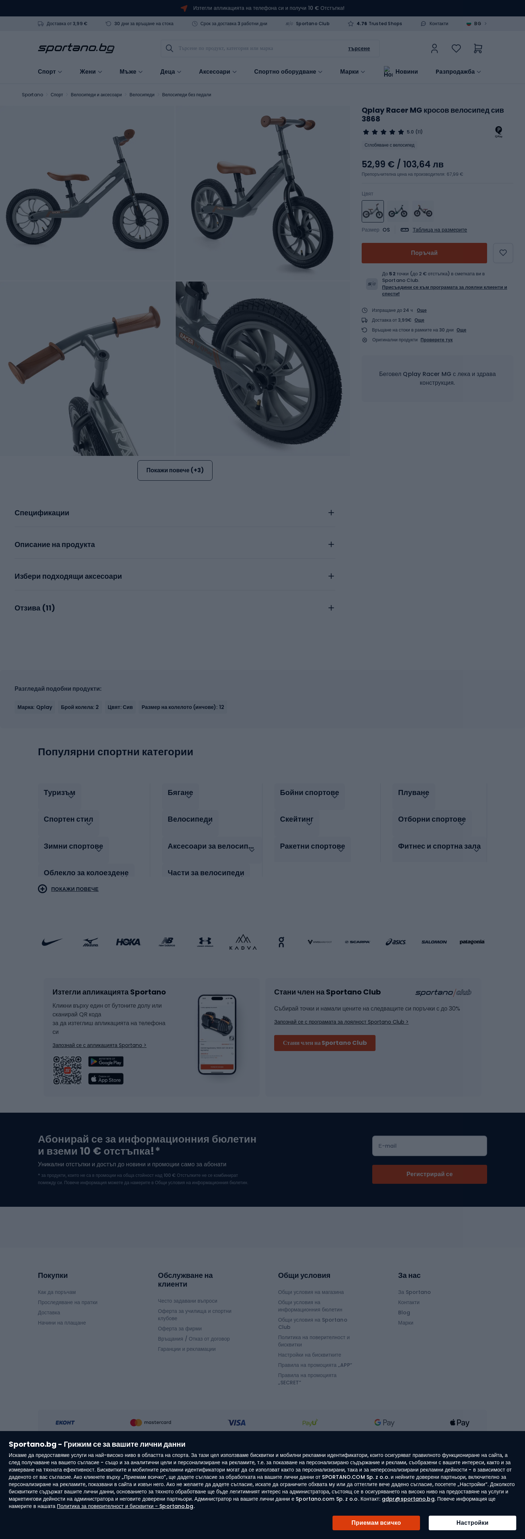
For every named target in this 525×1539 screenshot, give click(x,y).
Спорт (57, 95)
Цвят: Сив (120, 774)
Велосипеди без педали (186, 95)
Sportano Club (313, 24)
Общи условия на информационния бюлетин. (201, 1242)
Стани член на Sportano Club (325, 1102)
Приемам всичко (376, 1523)
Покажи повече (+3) (174, 470)
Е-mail (387, 1205)
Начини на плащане (62, 1382)
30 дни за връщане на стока (144, 24)
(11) (419, 132)
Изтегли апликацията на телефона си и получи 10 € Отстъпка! (269, 8)
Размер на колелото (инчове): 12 (182, 774)
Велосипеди (141, 95)
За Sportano (414, 1351)
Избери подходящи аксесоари (68, 643)
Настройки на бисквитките (309, 1414)
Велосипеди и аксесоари (96, 95)
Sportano (32, 95)
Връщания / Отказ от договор (194, 1398)
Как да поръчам (57, 1351)
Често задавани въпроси (187, 1360)
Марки (349, 71)
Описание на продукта (55, 612)
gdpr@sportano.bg (408, 1499)
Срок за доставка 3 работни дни (234, 24)
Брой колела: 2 (80, 774)
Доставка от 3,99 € (67, 24)
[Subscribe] (429, 1233)
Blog (404, 1372)
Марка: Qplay (35, 774)
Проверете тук (437, 340)
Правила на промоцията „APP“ (315, 1424)
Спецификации (42, 580)
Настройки (472, 1523)
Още (422, 310)
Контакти (438, 24)
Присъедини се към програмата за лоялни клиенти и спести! (444, 290)
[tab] (175, 578)
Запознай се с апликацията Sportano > (99, 1104)
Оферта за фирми (180, 1388)
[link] (434, 48)
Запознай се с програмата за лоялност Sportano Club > (341, 1081)
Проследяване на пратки (68, 1361)
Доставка (49, 1372)
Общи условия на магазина (311, 1351)
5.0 (410, 132)
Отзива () (35, 675)
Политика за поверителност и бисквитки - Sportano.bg (125, 1506)
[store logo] (76, 48)
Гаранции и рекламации (186, 1408)
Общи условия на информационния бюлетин (310, 1365)
